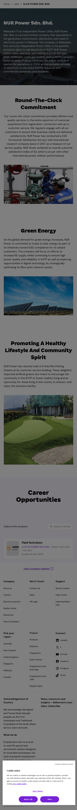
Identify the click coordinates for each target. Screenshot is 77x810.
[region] (39, 782)
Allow (49, 799)
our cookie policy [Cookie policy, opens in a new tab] (20, 784)
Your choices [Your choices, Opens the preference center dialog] (37, 791)
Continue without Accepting (64, 764)
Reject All (28, 799)
